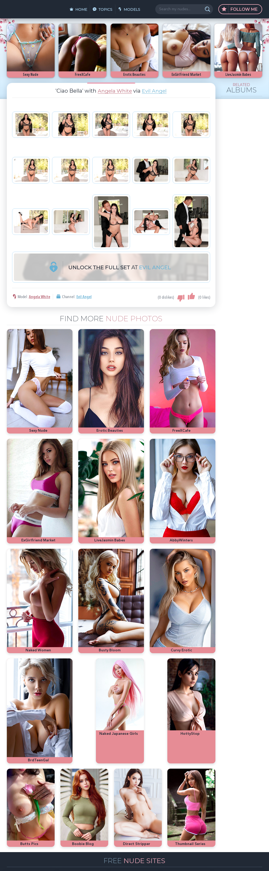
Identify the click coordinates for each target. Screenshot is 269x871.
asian (201, 791)
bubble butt (206, 807)
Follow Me (240, 9)
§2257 (169, 861)
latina (238, 807)
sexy (212, 791)
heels (250, 807)
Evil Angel (155, 90)
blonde (235, 799)
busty (212, 814)
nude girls (205, 799)
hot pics (242, 791)
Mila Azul (226, 791)
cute (201, 814)
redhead (224, 807)
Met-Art (250, 799)
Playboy (221, 799)
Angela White (114, 90)
